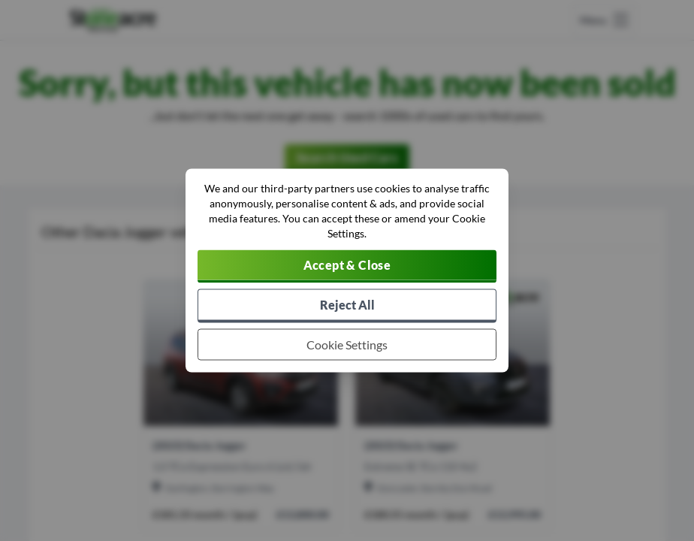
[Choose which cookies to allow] (347, 345)
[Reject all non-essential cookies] (347, 306)
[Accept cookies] (347, 266)
